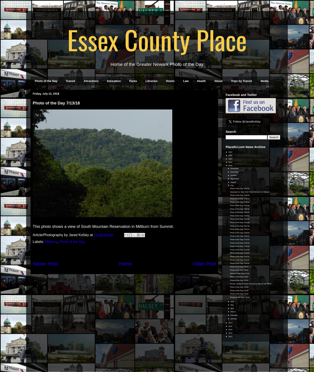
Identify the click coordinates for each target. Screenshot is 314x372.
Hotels (170, 81)
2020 (230, 159)
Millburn (51, 242)
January (233, 319)
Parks (133, 81)
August (233, 182)
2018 (230, 166)
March (233, 312)
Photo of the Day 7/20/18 (239, 229)
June (232, 302)
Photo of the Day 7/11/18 (239, 260)
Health (201, 81)
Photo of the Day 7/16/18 (239, 243)
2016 (230, 326)
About (218, 81)
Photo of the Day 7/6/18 (239, 277)
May (232, 305)
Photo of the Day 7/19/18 (239, 233)
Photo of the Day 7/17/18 (239, 240)
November (234, 172)
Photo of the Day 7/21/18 (239, 226)
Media (265, 81)
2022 (230, 152)
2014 (230, 333)
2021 (230, 155)
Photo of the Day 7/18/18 (239, 236)
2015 (230, 330)
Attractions (91, 81)
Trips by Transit (241, 81)
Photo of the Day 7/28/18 (239, 202)
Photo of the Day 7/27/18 (239, 205)
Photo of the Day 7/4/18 (239, 287)
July (232, 185)
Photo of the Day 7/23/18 (239, 219)
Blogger (190, 360)
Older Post (204, 263)
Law (186, 81)
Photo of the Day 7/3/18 (239, 291)
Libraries (151, 81)
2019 (230, 162)
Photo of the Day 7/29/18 (239, 199)
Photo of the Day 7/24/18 (239, 216)
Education (114, 81)
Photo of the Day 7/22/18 (239, 223)
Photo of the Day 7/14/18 (239, 250)
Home (125, 263)
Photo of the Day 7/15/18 (239, 246)
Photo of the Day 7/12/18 (239, 257)
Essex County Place (157, 39)
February (234, 315)
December (234, 168)
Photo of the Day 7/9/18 (239, 267)
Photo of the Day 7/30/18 (239, 195)
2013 (230, 337)
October (233, 175)
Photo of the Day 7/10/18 (239, 263)
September (234, 179)
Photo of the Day (46, 81)
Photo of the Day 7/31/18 (239, 188)
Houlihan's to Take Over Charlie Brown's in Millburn (250, 192)
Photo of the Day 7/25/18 (239, 212)
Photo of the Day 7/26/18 (239, 209)
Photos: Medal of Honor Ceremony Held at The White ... (251, 284)
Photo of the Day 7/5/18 (239, 280)
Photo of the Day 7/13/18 (239, 253)
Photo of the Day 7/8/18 (239, 270)
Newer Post (45, 263)
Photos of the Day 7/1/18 (239, 297)
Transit (70, 81)
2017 (230, 323)
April (232, 308)
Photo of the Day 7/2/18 (239, 294)
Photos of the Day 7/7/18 (239, 274)
